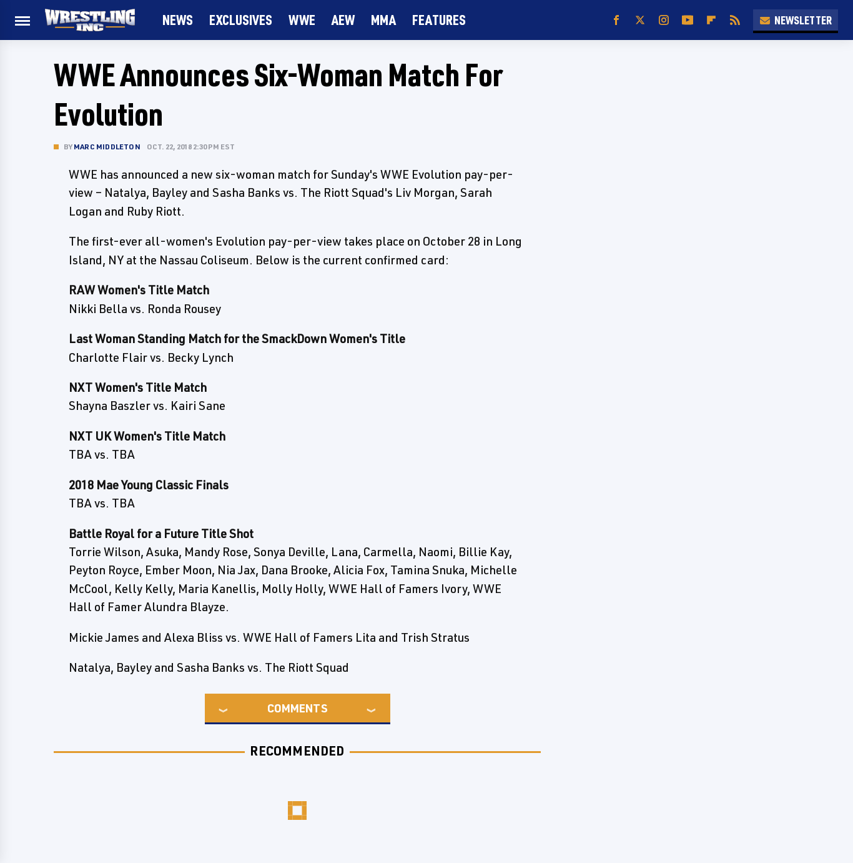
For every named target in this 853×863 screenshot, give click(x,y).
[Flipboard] (711, 20)
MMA (383, 19)
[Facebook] (616, 20)
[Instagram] (663, 20)
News (177, 19)
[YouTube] (687, 20)
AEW (343, 19)
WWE (301, 19)
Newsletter (795, 20)
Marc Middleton (107, 146)
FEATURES (439, 19)
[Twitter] (640, 20)
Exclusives (240, 19)
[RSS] (735, 20)
